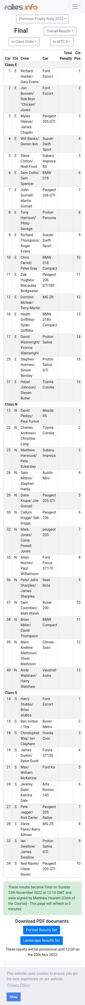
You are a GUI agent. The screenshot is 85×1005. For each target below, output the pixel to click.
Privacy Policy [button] (18, 985)
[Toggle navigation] (75, 6)
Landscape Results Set (41, 940)
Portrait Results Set (41, 930)
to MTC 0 (60, 41)
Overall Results (59, 31)
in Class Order (23, 41)
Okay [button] (13, 997)
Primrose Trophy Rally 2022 (41, 19)
